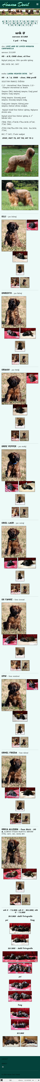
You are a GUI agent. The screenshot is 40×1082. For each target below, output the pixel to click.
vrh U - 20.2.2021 (25, 910)
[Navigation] (37, 4)
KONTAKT (5, 1059)
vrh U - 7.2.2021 (10, 910)
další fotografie (24, 916)
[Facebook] (3, 1067)
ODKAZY (4, 1064)
